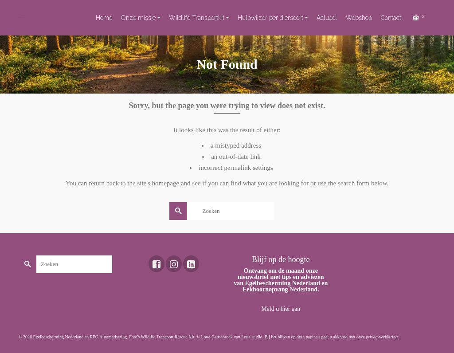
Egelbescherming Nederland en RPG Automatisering (80, 336)
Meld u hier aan (280, 309)
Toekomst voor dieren (21, 17)
